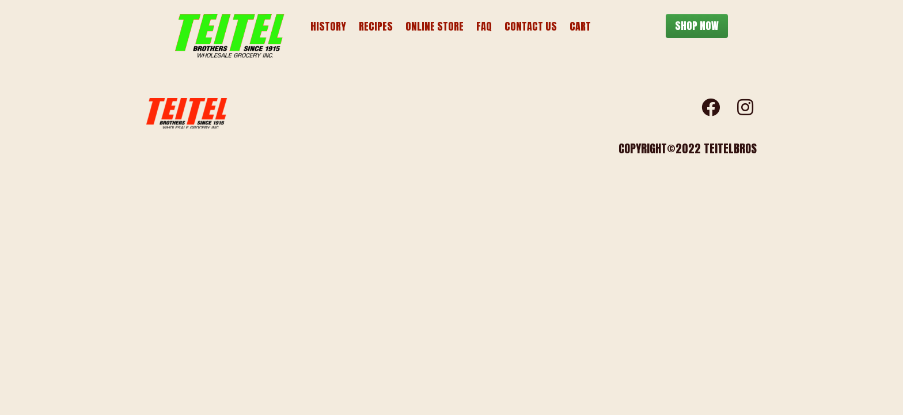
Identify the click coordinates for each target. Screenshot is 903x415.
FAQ (484, 26)
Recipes (376, 26)
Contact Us (530, 26)
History (328, 26)
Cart (580, 26)
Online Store (434, 26)
